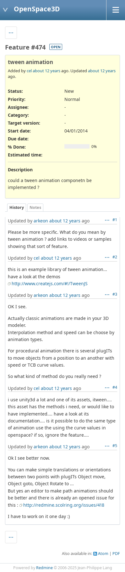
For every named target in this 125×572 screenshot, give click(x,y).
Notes (35, 207)
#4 (114, 387)
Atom (103, 553)
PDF (116, 553)
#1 (114, 219)
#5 (114, 445)
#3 (114, 294)
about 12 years (46, 71)
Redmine (44, 567)
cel (29, 71)
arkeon (41, 221)
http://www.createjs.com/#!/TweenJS (50, 283)
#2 (114, 257)
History (16, 207)
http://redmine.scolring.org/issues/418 (63, 505)
